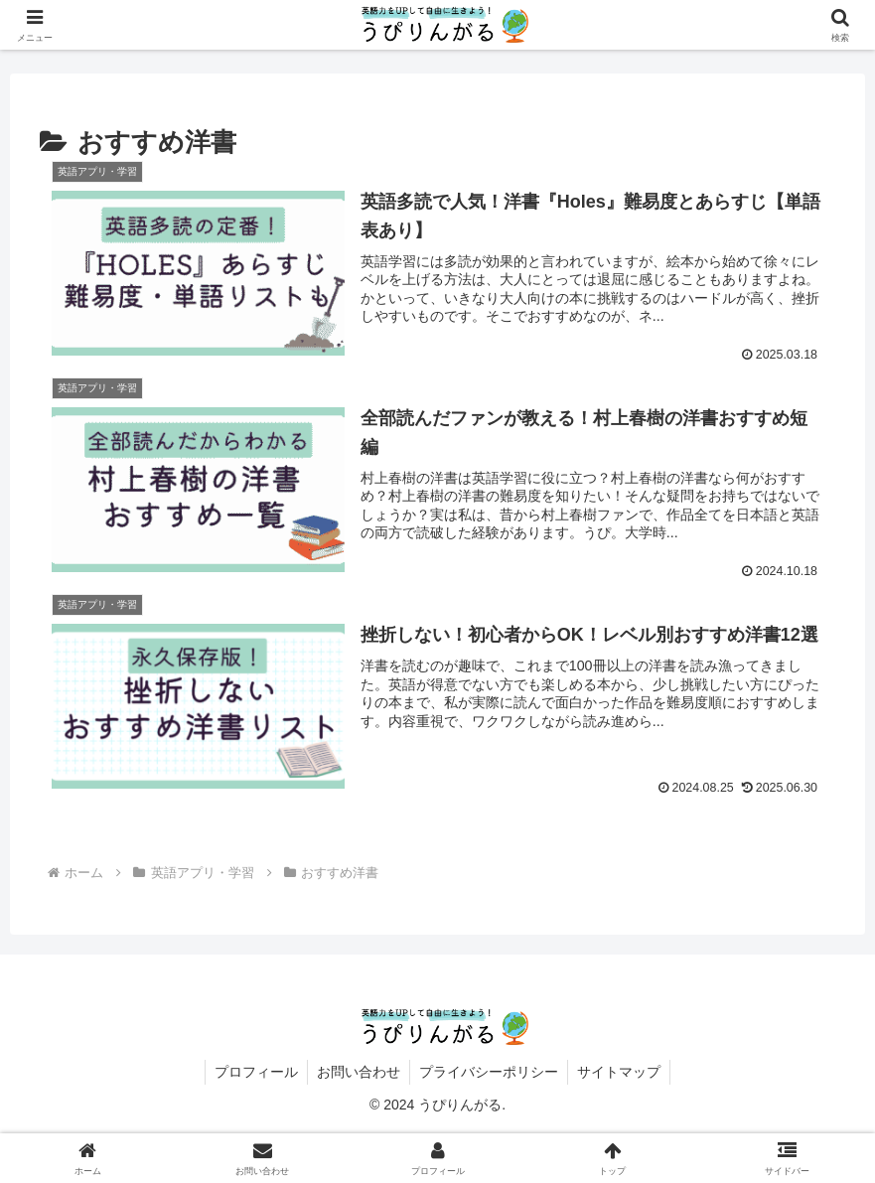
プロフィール (253, 1072)
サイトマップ (621, 1072)
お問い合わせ (357, 1072)
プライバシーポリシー (489, 1072)
